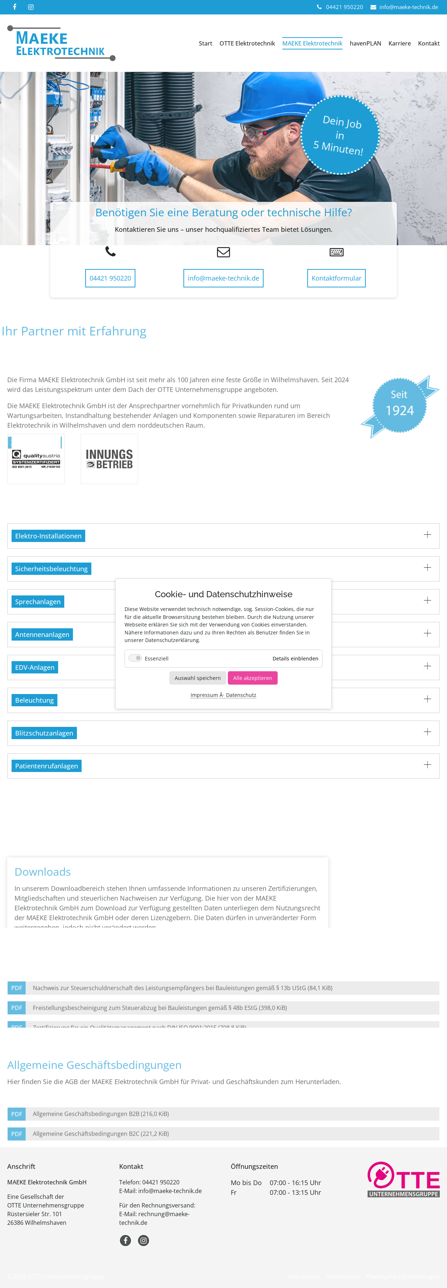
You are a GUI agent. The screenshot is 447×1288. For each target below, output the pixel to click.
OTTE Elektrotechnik (247, 43)
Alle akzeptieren (252, 678)
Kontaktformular (336, 278)
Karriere (400, 43)
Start (205, 43)
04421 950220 (110, 278)
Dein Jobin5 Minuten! (338, 135)
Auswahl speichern (198, 678)
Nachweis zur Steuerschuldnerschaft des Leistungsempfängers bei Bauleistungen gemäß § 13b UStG (183, 1021)
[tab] (223, 536)
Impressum (204, 695)
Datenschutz (241, 695)
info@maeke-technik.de (223, 278)
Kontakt (429, 43)
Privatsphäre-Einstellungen (403, 1276)
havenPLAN (365, 43)
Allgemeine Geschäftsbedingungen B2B (101, 1137)
